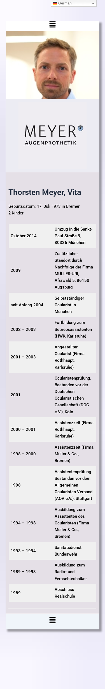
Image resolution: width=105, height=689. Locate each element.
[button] (52, 26)
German (62, 3)
